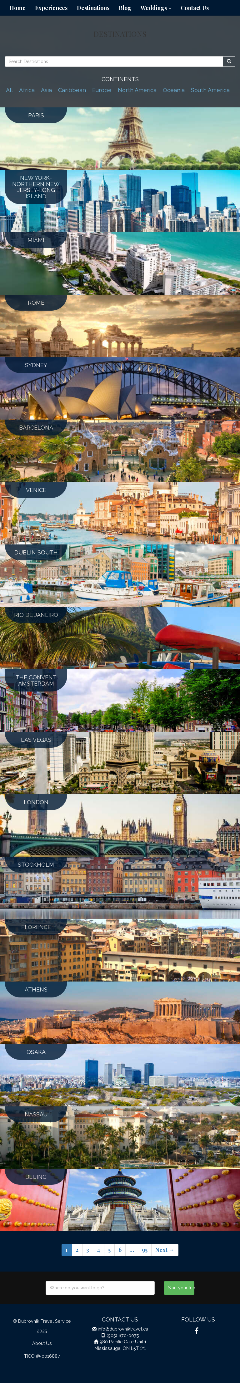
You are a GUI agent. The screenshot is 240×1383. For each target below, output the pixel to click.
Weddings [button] (156, 8)
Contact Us (195, 8)
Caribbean (72, 90)
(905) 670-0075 (123, 1335)
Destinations (93, 8)
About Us (42, 1343)
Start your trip (181, 1287)
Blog (125, 8)
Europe (102, 90)
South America (210, 90)
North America (137, 90)
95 (145, 1249)
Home (17, 8)
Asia (46, 90)
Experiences (51, 8)
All (9, 90)
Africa (27, 90)
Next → (164, 1249)
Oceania (174, 90)
